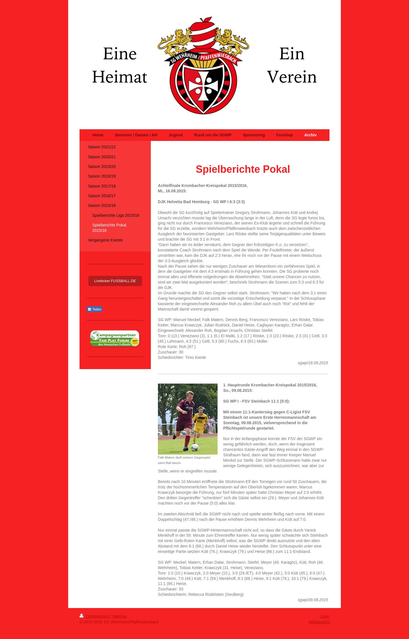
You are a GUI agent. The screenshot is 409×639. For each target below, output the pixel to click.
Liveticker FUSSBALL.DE (115, 281)
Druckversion (95, 616)
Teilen (94, 309)
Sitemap (119, 616)
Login (324, 616)
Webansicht (319, 622)
